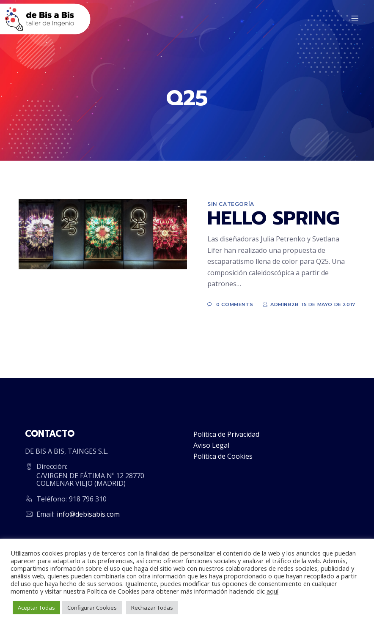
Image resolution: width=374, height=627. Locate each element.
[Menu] (356, 19)
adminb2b (284, 304)
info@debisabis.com (88, 514)
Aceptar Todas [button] (36, 607)
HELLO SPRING (273, 218)
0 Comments (234, 304)
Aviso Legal (211, 445)
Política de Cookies (223, 456)
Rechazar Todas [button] (152, 607)
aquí (272, 591)
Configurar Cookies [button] (92, 607)
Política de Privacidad (226, 434)
